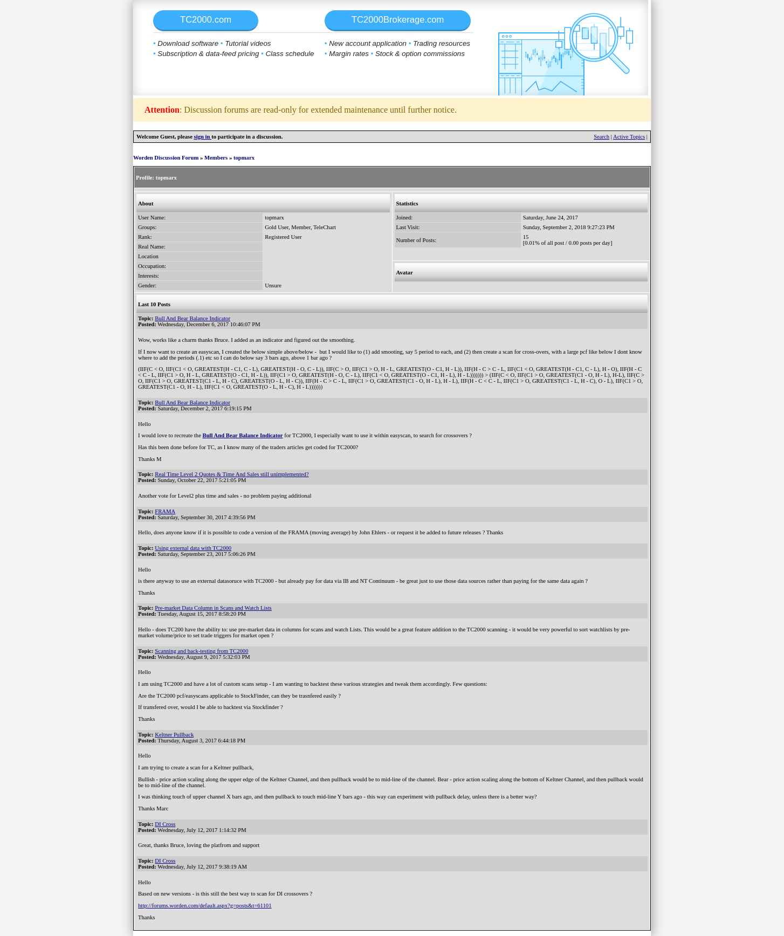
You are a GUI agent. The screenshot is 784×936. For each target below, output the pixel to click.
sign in (203, 137)
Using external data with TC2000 (193, 548)
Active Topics (629, 137)
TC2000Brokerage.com (398, 20)
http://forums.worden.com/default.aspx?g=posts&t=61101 (205, 906)
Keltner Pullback (174, 735)
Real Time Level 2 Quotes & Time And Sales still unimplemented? (231, 474)
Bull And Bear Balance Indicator (192, 318)
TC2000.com (205, 20)
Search (601, 137)
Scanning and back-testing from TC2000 (201, 651)
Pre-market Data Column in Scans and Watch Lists (213, 608)
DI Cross (165, 824)
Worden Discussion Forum (165, 158)
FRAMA (165, 511)
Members (216, 158)
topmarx (244, 158)
